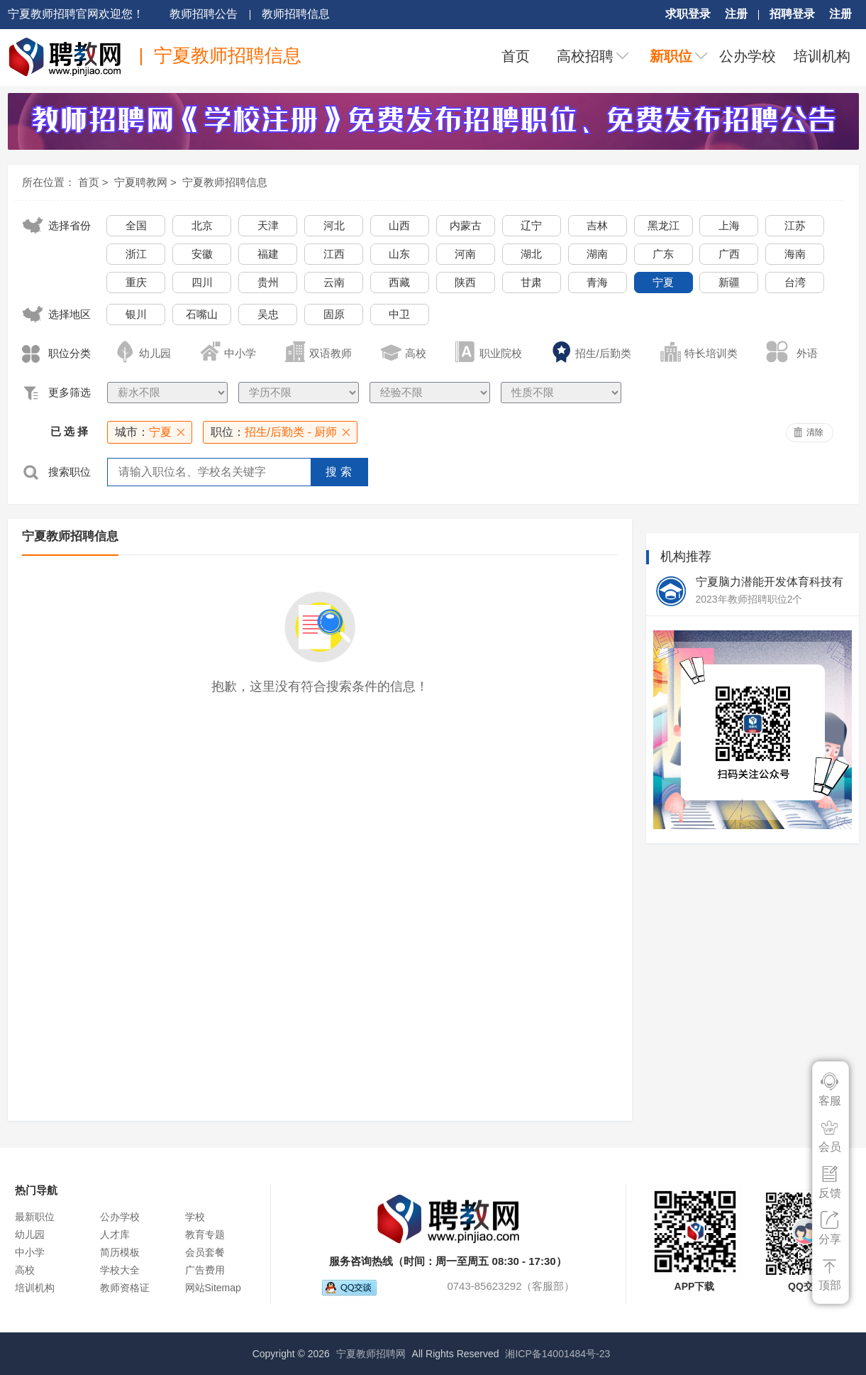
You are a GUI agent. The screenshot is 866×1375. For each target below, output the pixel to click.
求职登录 (688, 14)
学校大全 (120, 1270)
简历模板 (120, 1252)
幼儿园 (30, 1234)
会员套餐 (205, 1252)
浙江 (136, 254)
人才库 (115, 1234)
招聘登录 (792, 14)
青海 (597, 282)
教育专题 (205, 1234)
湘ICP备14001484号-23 (557, 1353)
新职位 (671, 56)
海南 (795, 254)
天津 (268, 225)
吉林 (597, 225)
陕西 (465, 282)
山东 (399, 254)
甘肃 (531, 282)
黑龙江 (663, 225)
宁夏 (663, 282)
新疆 (729, 282)
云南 (334, 282)
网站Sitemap (213, 1287)
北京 (202, 225)
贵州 (268, 282)
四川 (202, 282)
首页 (515, 56)
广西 (729, 254)
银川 (136, 314)
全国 (136, 225)
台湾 (795, 282)
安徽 (202, 254)
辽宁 (531, 225)
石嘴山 (202, 314)
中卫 (399, 314)
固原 (334, 314)
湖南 (597, 254)
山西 (399, 225)
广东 (663, 254)
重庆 (136, 282)
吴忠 (268, 314)
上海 (729, 225)
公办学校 (747, 56)
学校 (195, 1216)
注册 (736, 14)
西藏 (399, 282)
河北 (334, 225)
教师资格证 (125, 1287)
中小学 (30, 1252)
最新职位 (35, 1216)
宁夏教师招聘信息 (224, 182)
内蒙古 (466, 225)
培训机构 (822, 56)
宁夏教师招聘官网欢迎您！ (76, 14)
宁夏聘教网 (140, 182)
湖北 (531, 254)
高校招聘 (585, 56)
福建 (268, 254)
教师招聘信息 (296, 14)
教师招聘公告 (204, 14)
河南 (465, 254)
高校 (25, 1270)
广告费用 (205, 1270)
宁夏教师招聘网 (371, 1353)
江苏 (795, 225)
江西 (334, 254)
